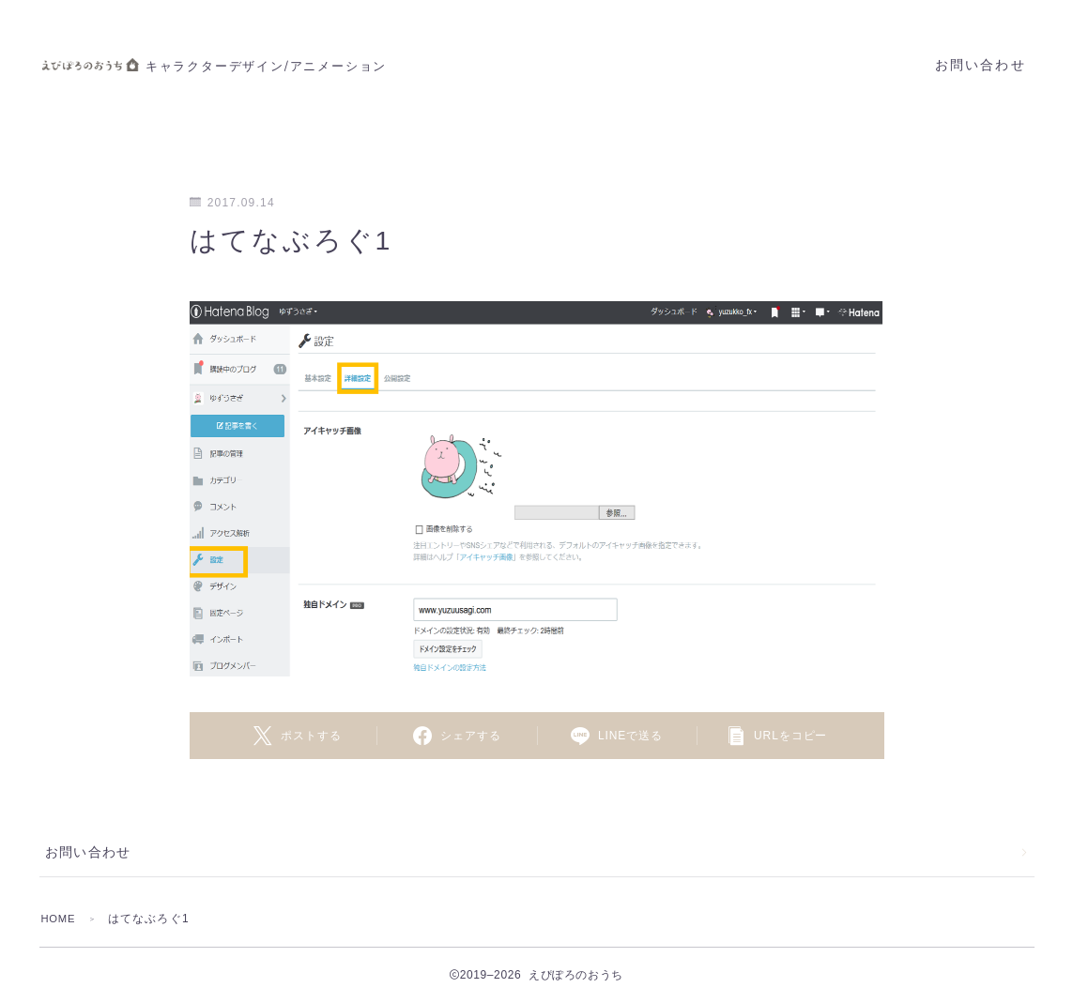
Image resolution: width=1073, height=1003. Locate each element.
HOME (60, 918)
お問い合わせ (980, 65)
